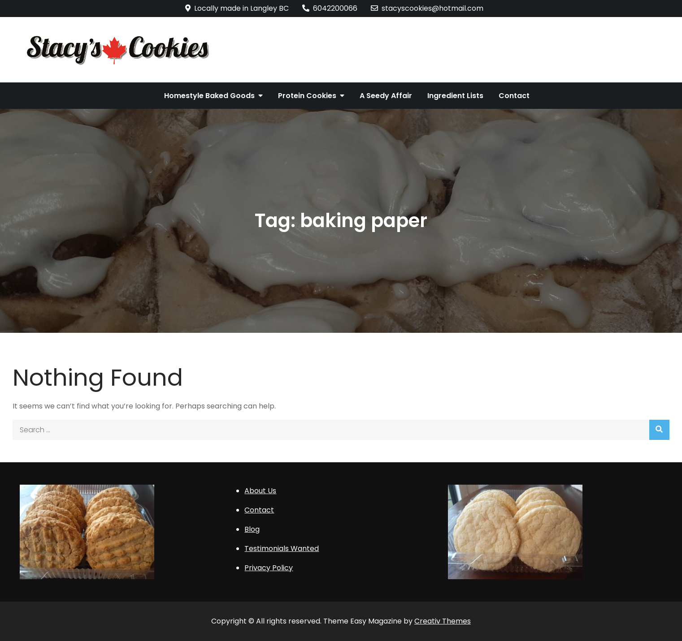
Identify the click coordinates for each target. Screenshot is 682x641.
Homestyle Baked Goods (209, 95)
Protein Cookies (307, 95)
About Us (260, 491)
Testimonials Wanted (281, 548)
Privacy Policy (268, 568)
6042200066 (329, 8)
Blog (252, 529)
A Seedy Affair (386, 95)
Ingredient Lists (455, 95)
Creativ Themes (442, 621)
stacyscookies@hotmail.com (427, 8)
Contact (514, 95)
